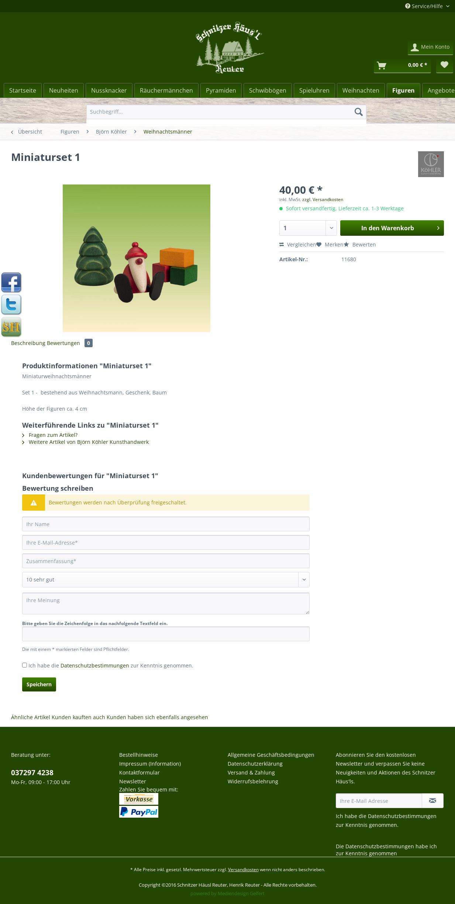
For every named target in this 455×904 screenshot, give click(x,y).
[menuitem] (226, 115)
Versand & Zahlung (251, 772)
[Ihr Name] (166, 524)
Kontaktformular (139, 772)
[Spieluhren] (314, 90)
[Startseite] (22, 90)
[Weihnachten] (361, 90)
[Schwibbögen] (268, 90)
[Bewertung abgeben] (166, 579)
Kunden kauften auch (78, 717)
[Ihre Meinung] (166, 603)
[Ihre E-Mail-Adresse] (166, 542)
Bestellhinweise (138, 754)
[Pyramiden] (221, 90)
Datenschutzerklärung (255, 763)
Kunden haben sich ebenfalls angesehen (157, 717)
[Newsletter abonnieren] (433, 800)
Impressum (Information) (150, 763)
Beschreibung (28, 342)
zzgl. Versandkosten (322, 199)
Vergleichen (297, 244)
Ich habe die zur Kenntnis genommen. (110, 665)
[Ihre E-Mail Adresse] (379, 800)
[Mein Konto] (430, 47)
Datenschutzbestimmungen (95, 665)
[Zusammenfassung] (166, 560)
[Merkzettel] (444, 65)
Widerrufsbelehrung (253, 781)
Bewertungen (70, 342)
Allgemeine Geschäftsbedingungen (271, 754)
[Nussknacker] (109, 90)
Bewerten (360, 244)
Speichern (39, 684)
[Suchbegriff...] (226, 111)
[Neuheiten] (63, 90)
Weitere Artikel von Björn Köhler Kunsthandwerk (85, 441)
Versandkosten (243, 869)
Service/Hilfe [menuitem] (424, 6)
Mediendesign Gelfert (241, 893)
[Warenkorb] (402, 65)
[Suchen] (358, 111)
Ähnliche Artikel (30, 717)
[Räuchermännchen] (166, 90)
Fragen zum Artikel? (49, 434)
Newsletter (132, 781)
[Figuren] (403, 90)
